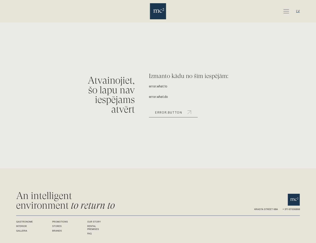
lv (298, 11)
